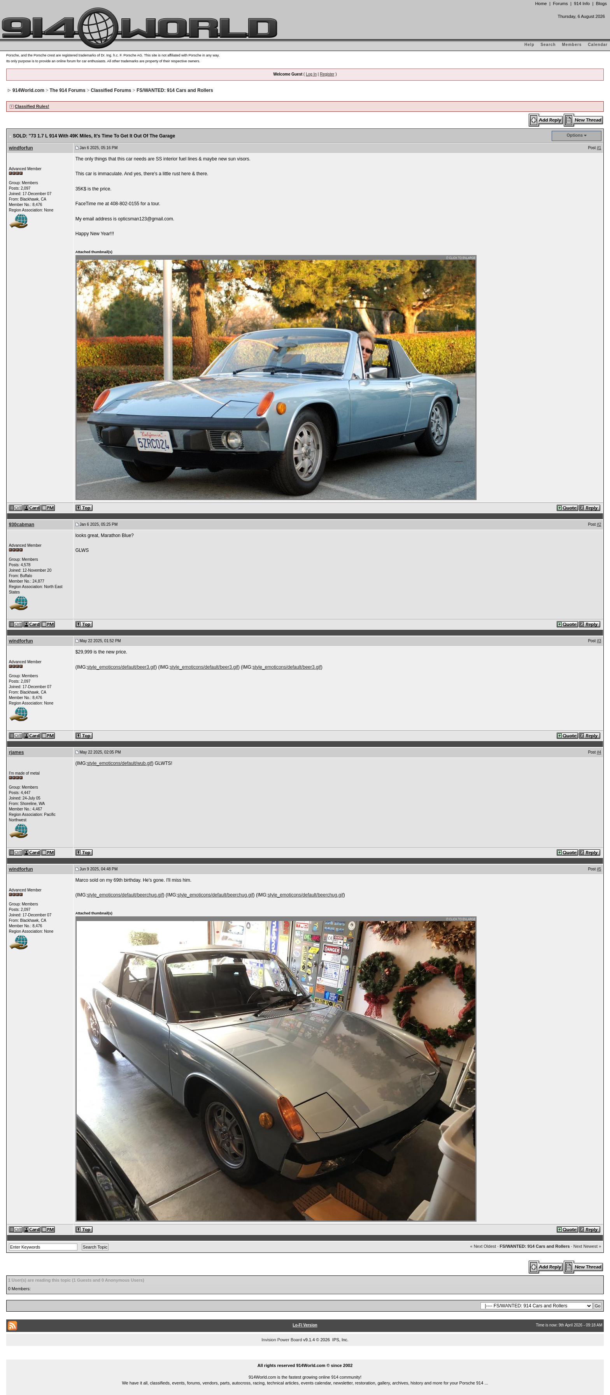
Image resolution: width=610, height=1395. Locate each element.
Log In (311, 74)
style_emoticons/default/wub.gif (119, 763)
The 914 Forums (68, 90)
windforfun (21, 148)
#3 (599, 641)
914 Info (582, 3)
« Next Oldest (483, 1246)
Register (327, 74)
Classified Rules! (32, 106)
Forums (560, 3)
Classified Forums (111, 90)
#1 (599, 148)
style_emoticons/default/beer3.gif (121, 667)
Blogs (601, 3)
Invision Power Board (281, 1339)
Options (575, 135)
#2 (599, 524)
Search (548, 44)
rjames (16, 752)
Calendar (598, 44)
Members (572, 44)
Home (541, 3)
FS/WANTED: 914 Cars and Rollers (175, 90)
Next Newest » (587, 1246)
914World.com (28, 90)
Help (529, 44)
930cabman (21, 524)
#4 (599, 752)
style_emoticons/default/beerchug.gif (125, 895)
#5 (599, 869)
